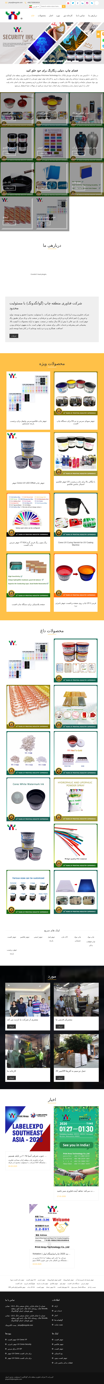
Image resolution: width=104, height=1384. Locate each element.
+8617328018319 (33, 2)
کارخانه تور (67, 16)
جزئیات (13, 336)
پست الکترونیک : (11, 1325)
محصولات (42, 16)
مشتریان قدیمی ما (64, 1019)
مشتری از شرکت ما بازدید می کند (22, 1019)
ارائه (56, 1306)
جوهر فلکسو (58, 1344)
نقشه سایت (58, 1325)
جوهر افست (58, 1340)
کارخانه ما (11, 1071)
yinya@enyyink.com (15, 2)
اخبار (51, 16)
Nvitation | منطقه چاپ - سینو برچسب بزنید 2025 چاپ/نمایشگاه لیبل (64, 1254)
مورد (58, 16)
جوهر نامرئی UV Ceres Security (19, 1344)
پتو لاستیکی (58, 1353)
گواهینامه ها (58, 1320)
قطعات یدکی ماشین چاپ (63, 1363)
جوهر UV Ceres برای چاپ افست (20, 1353)
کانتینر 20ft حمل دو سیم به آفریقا (71, 1071)
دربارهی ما (92, 16)
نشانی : (8, 1306)
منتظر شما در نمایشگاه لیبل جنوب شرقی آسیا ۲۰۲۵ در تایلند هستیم (39, 1156)
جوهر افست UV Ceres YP (17, 1340)
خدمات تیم (58, 1311)
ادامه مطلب (9, 119)
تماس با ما (80, 16)
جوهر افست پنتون (60, 1358)
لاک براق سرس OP (15, 1349)
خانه (32, 16)
